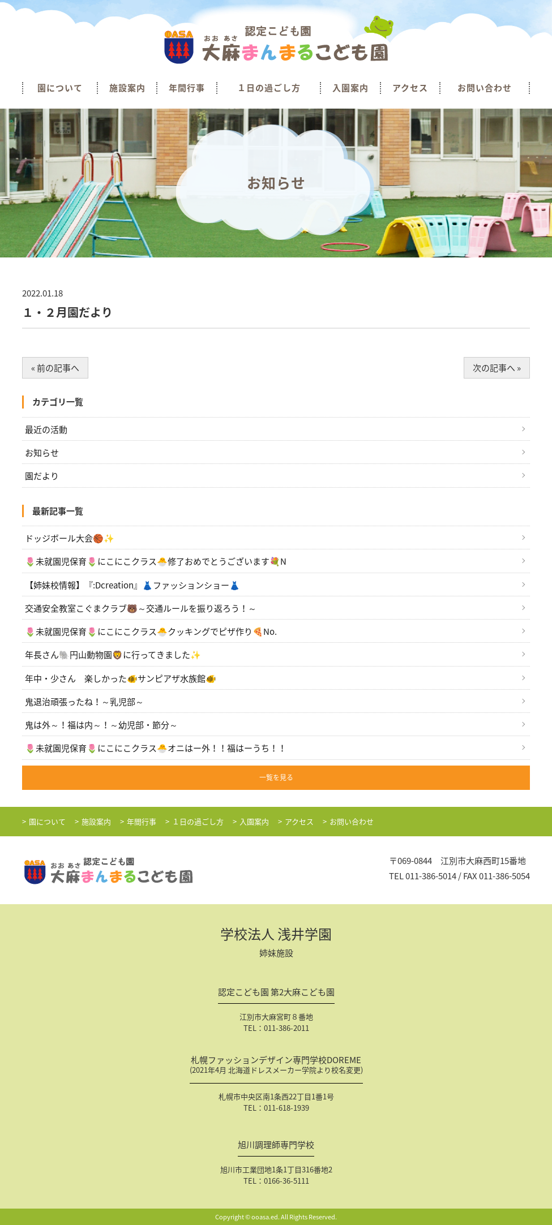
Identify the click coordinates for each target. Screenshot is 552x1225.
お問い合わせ (484, 88)
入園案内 (350, 88)
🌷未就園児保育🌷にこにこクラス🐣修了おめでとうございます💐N (155, 561)
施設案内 (127, 88)
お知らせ (42, 452)
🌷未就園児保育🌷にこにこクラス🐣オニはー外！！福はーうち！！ (155, 748)
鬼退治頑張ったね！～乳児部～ (84, 701)
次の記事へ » (497, 368)
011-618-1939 (286, 1107)
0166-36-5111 (286, 1180)
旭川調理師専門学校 (276, 1146)
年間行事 (187, 88)
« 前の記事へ (55, 368)
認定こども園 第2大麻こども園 (276, 993)
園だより (42, 476)
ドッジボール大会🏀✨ (69, 538)
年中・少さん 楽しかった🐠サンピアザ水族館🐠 (120, 678)
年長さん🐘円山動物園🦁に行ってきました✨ (113, 654)
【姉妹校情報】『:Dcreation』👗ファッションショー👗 (132, 585)
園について (60, 88)
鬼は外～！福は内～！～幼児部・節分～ (101, 725)
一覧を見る (276, 777)
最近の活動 (46, 429)
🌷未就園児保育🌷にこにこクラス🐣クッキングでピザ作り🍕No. (151, 631)
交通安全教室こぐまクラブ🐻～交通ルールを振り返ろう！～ (140, 608)
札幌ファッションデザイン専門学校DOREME (276, 1066)
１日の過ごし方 (269, 88)
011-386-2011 (286, 1027)
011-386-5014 (430, 876)
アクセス (410, 88)
